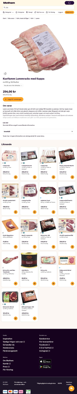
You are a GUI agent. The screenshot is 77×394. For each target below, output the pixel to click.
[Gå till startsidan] (9, 3)
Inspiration (7, 339)
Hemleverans (8, 348)
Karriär (7, 363)
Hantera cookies (69, 383)
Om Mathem (8, 360)
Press (6, 367)
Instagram (44, 351)
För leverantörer (46, 342)
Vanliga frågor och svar (14, 342)
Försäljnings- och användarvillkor (20, 383)
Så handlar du (8, 345)
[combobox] (39, 7)
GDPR (60, 383)
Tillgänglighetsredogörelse (46, 383)
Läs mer (5, 122)
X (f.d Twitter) (46, 348)
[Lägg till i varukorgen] (15, 177)
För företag (8, 370)
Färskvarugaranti (10, 351)
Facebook (44, 345)
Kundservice (44, 339)
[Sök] (4, 7)
